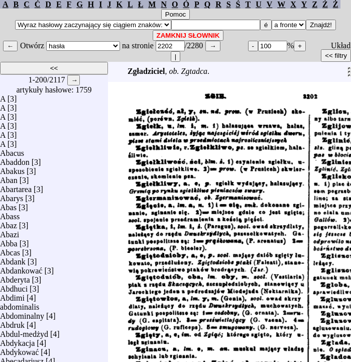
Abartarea (16, 187)
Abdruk (12, 322)
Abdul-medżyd (24, 331)
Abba (9, 241)
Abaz (8, 223)
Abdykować (19, 349)
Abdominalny (22, 313)
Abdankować (21, 268)
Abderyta (15, 277)
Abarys (11, 196)
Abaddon (15, 159)
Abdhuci (14, 286)
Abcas (10, 250)
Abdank (13, 259)
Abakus (12, 168)
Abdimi (12, 295)
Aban (9, 177)
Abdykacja (17, 340)
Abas (8, 205)
